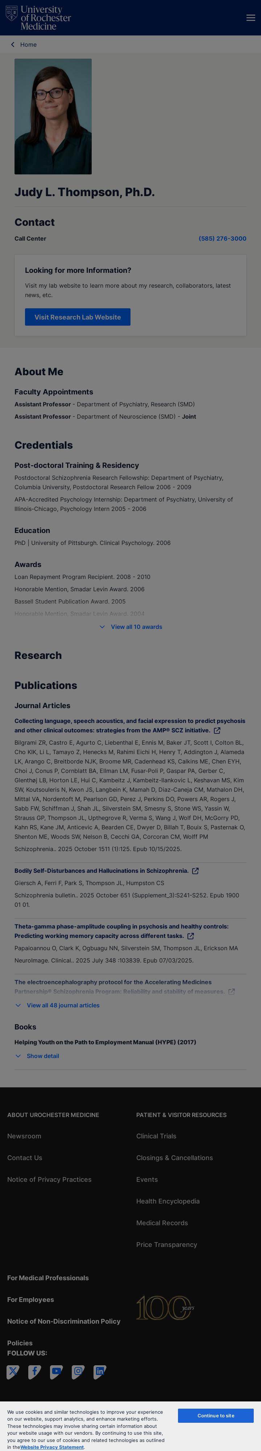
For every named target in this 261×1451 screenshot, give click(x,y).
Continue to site (216, 1415)
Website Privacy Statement (52, 1447)
